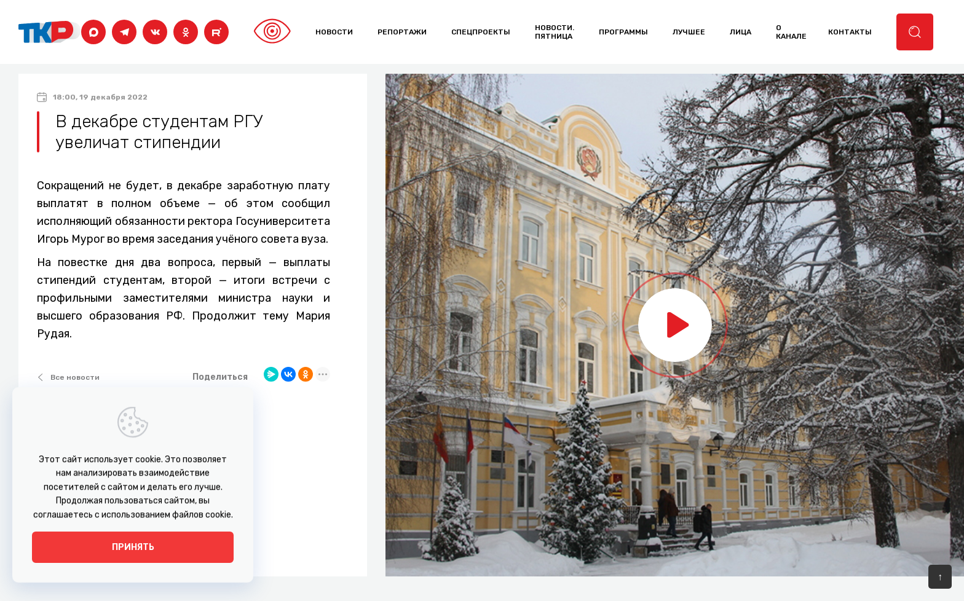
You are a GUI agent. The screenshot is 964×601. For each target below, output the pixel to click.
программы (623, 32)
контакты (850, 32)
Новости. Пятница (554, 32)
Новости (334, 32)
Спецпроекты (480, 32)
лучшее (689, 32)
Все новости (68, 377)
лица (740, 32)
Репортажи (402, 32)
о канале (791, 32)
